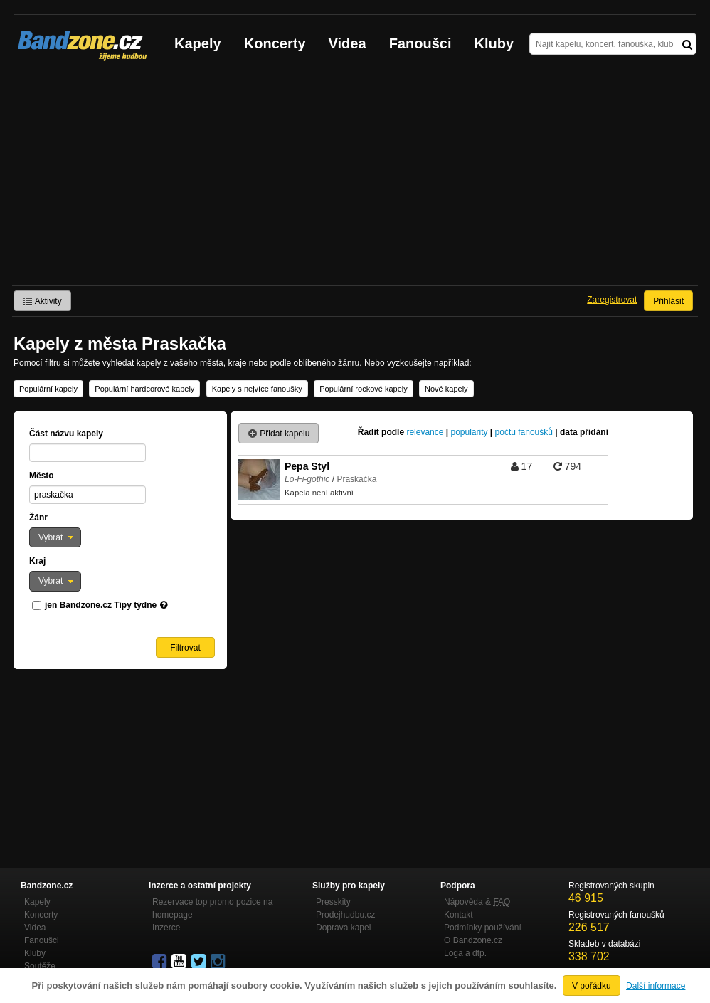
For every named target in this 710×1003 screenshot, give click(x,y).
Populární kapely (48, 388)
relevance (424, 432)
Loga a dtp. (465, 953)
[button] (55, 537)
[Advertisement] (355, 178)
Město (41, 476)
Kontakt (458, 915)
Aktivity (42, 301)
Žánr (38, 517)
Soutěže (39, 966)
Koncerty (275, 43)
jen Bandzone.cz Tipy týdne (101, 605)
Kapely (197, 43)
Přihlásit (668, 301)
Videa (347, 43)
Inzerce (166, 928)
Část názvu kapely (66, 434)
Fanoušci (420, 43)
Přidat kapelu (278, 434)
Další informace (655, 986)
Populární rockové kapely (363, 388)
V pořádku (591, 986)
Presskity (333, 902)
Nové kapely (446, 388)
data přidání (584, 432)
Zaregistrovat (612, 300)
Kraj (37, 561)
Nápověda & (477, 902)
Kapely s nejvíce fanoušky (257, 388)
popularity (468, 432)
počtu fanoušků (524, 432)
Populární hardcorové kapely (144, 388)
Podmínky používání (482, 928)
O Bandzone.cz (473, 940)
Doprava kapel (343, 928)
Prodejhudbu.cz (345, 915)
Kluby (494, 43)
